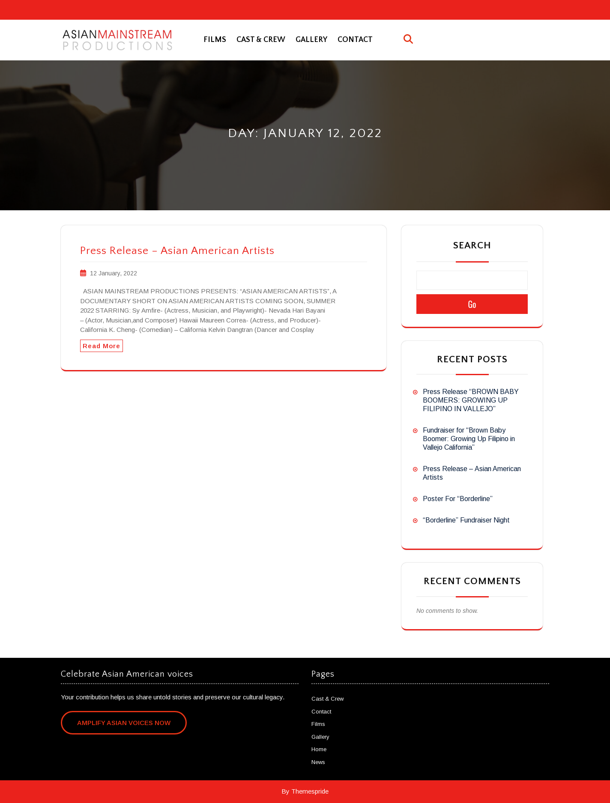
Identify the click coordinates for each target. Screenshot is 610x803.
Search (472, 245)
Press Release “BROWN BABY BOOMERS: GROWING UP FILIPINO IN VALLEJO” (471, 400)
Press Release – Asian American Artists (177, 251)
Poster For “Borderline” (458, 498)
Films (214, 40)
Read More (101, 345)
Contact (355, 40)
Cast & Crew (260, 40)
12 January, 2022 (113, 273)
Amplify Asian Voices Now (123, 722)
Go (472, 304)
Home (318, 749)
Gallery (311, 40)
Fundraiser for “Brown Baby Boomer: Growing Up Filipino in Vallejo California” (469, 439)
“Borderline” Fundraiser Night (466, 520)
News (318, 762)
